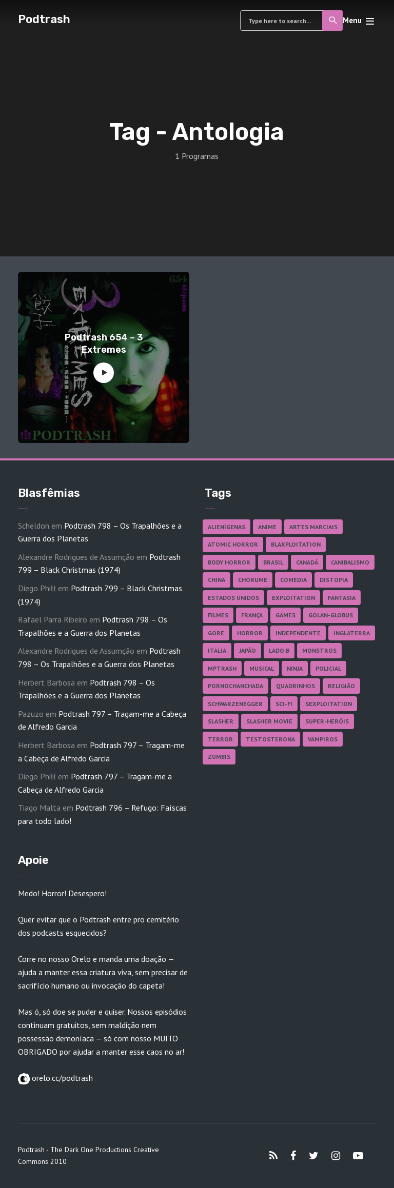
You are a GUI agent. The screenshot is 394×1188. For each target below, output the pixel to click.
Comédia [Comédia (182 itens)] (293, 579)
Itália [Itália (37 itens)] (217, 650)
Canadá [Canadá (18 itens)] (307, 562)
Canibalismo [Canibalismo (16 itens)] (350, 562)
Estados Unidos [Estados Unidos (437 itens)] (233, 597)
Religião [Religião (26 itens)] (341, 686)
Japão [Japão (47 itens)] (247, 650)
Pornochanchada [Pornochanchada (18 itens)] (235, 686)
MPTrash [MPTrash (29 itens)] (222, 668)
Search (333, 20)
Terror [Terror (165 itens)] (220, 739)
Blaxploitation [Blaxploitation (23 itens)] (296, 544)
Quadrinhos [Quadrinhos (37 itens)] (295, 686)
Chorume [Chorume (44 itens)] (252, 579)
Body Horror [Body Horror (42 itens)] (229, 562)
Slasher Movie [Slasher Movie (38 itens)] (269, 721)
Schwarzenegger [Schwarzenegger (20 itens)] (235, 704)
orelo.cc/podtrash (61, 1078)
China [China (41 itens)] (216, 579)
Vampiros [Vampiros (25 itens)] (323, 739)
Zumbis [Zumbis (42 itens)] (219, 756)
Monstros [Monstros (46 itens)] (319, 650)
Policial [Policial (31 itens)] (328, 668)
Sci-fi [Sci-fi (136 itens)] (283, 704)
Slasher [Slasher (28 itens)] (220, 721)
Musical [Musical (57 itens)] (261, 668)
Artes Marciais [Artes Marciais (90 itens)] (313, 527)
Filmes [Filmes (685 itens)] (218, 615)
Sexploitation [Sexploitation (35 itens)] (328, 704)
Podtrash (44, 19)
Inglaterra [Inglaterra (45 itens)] (351, 633)
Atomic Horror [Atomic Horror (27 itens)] (233, 544)
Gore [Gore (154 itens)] (216, 633)
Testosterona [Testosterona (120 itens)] (270, 739)
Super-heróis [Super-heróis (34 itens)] (327, 721)
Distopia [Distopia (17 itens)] (334, 579)
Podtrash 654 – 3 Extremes (104, 343)
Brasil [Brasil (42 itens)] (273, 562)
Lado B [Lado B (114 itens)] (279, 650)
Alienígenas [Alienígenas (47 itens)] (226, 527)
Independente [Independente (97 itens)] (298, 633)
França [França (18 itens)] (252, 615)
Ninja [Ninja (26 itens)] (295, 668)
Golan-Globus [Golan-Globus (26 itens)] (330, 615)
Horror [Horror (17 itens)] (250, 633)
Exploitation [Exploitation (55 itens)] (293, 597)
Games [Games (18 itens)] (285, 615)
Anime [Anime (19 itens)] (267, 527)
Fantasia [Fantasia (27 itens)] (342, 597)
